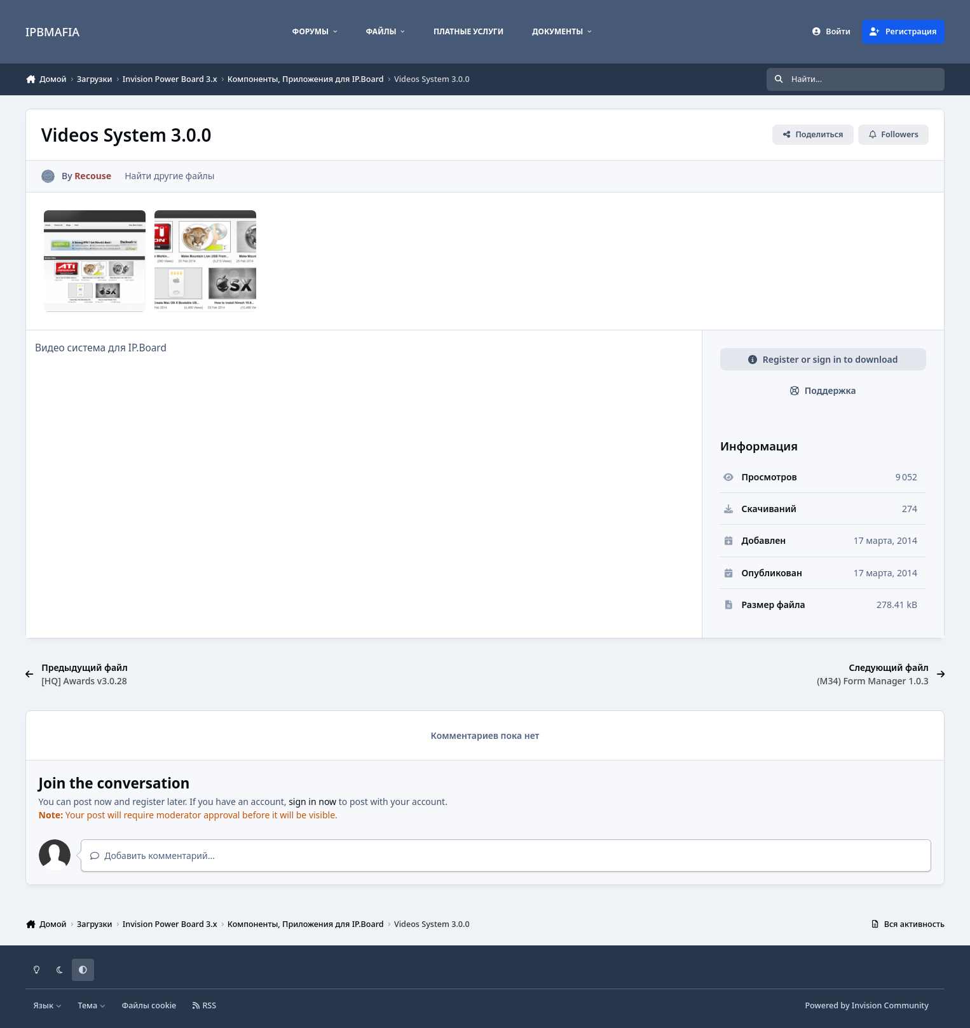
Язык (48, 1005)
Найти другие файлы (169, 176)
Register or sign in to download (823, 359)
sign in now (312, 801)
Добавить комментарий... (152, 855)
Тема (92, 1005)
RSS (205, 1005)
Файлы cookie (149, 1005)
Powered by (866, 1005)
